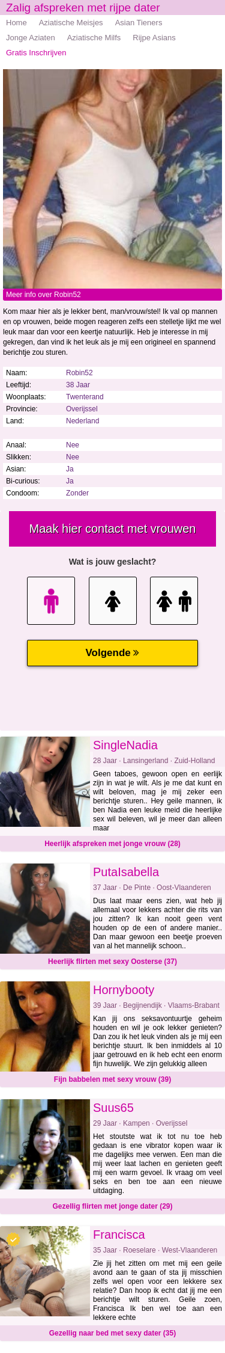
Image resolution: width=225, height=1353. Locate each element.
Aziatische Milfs (94, 37)
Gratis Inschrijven (36, 52)
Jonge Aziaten (30, 37)
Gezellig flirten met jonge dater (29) (112, 1206)
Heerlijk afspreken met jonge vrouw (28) (112, 843)
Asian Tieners (139, 22)
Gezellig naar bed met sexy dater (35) (112, 1333)
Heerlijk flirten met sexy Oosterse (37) (112, 961)
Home (16, 22)
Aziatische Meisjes (71, 22)
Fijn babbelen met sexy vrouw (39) (112, 1079)
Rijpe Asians (154, 37)
